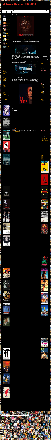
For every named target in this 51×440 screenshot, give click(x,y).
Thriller (42, 101)
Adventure (42, 85)
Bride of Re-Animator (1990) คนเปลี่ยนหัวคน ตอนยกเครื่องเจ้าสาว (8, 40)
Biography (42, 87)
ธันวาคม (43, 136)
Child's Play (4, 72)
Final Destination (5, 78)
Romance (42, 97)
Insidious (4, 86)
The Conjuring (4, 94)
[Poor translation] (4, 414)
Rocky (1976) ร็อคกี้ (44, 139)
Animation (42, 86)
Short (42, 99)
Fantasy (42, 92)
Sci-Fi (42, 98)
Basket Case (4, 71)
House (4, 85)
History (42, 93)
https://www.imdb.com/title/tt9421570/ (25, 39)
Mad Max (4, 87)
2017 (42, 159)
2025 (42, 132)
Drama (42, 90)
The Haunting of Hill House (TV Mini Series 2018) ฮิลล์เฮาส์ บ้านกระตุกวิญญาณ (8, 47)
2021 (42, 155)
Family (42, 91)
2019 (42, 157)
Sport (42, 100)
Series (42, 128)
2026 (42, 131)
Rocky (4, 91)
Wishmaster (4, 103)
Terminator (4, 93)
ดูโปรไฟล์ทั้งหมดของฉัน (18, 131)
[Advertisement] (25, 137)
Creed (4, 73)
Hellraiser (4, 84)
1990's (42, 67)
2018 (42, 158)
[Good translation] (2, 414)
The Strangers (4, 98)
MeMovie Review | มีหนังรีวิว (19, 4)
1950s (42, 64)
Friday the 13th (5, 79)
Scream (4, 92)
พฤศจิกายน (43, 137)
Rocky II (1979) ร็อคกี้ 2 (44, 138)
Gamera (4, 80)
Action (42, 84)
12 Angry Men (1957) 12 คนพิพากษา (7, 36)
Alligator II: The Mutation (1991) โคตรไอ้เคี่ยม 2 (8, 16)
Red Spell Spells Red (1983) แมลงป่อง (8, 29)
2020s (42, 68)
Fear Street (4, 77)
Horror (42, 94)
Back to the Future (5, 70)
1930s (42, 63)
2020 (42, 156)
